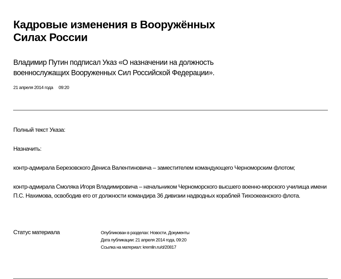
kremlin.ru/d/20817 (159, 247)
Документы (178, 232)
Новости (158, 232)
